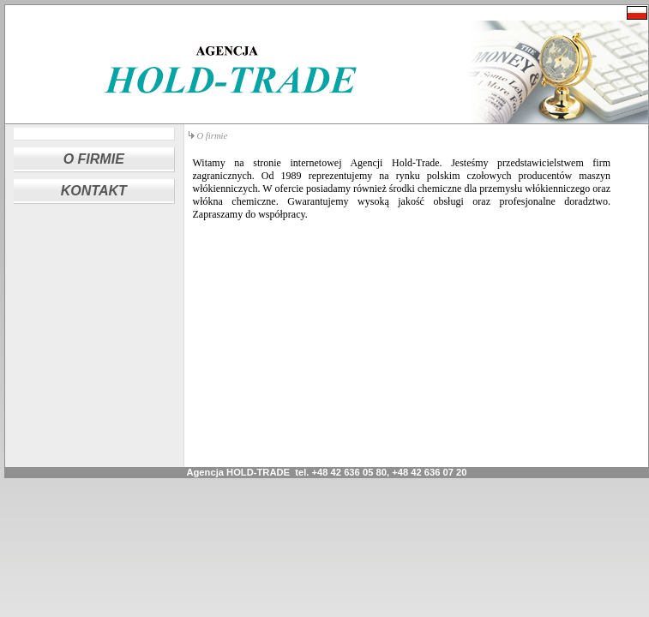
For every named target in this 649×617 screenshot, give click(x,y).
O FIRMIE (93, 159)
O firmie (212, 136)
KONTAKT (94, 190)
